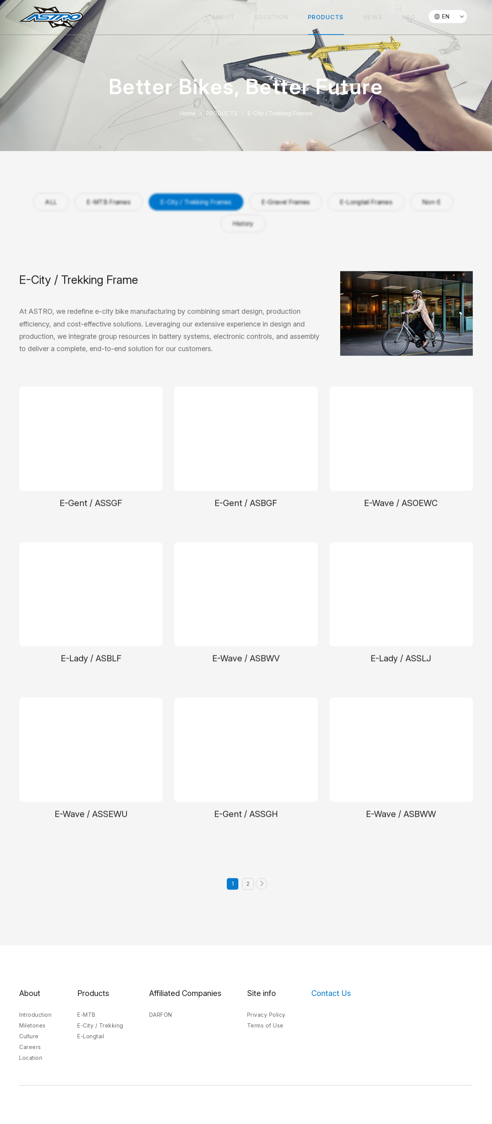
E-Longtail (90, 1036)
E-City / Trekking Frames (280, 113)
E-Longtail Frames (366, 202)
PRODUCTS (221, 113)
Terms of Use (265, 1025)
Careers (30, 1047)
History (243, 223)
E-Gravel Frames (285, 202)
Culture (29, 1036)
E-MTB (86, 1014)
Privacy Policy (266, 1014)
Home (188, 113)
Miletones (32, 1025)
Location (30, 1057)
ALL (51, 202)
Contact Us (331, 993)
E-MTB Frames (108, 202)
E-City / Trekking (100, 1025)
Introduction (35, 1014)
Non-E (431, 202)
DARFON (160, 1014)
